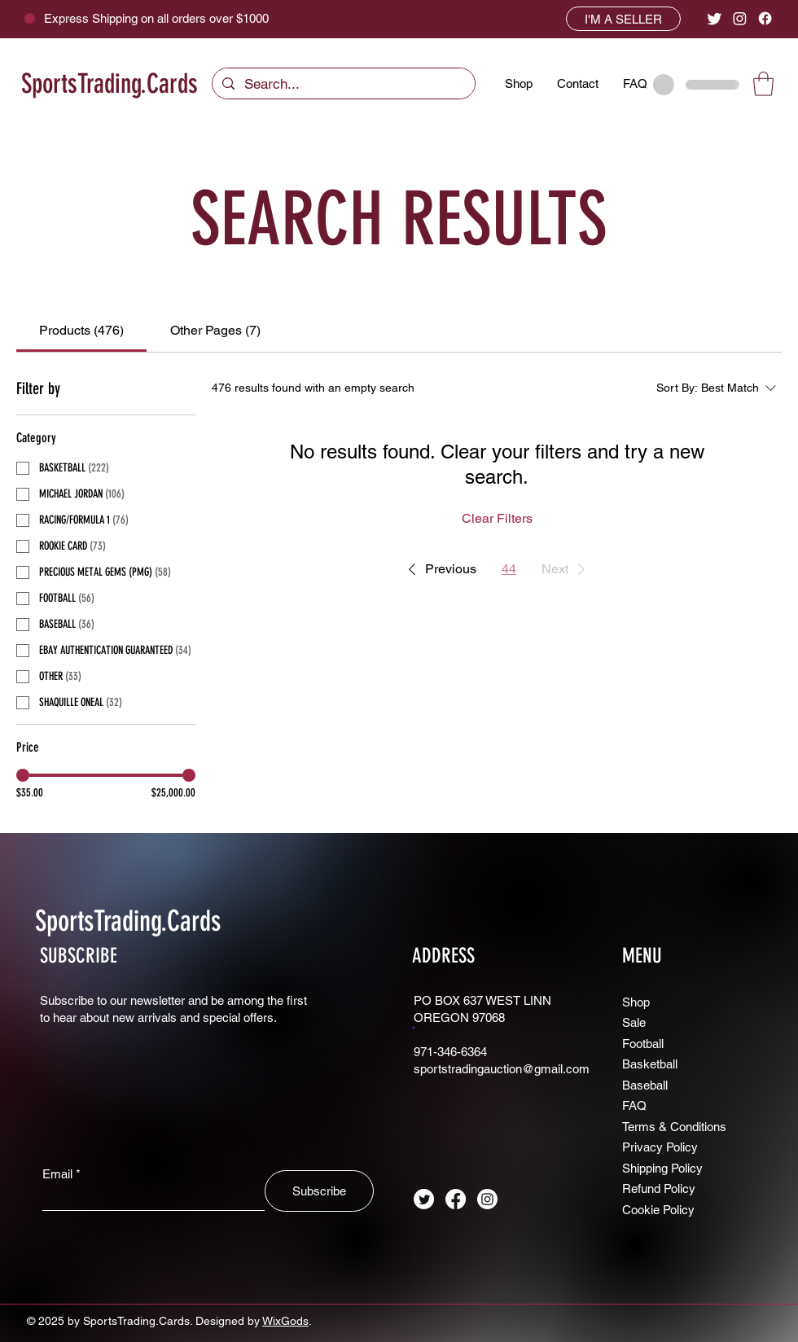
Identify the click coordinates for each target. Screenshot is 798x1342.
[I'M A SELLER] (623, 19)
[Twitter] (714, 18)
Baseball (645, 1085)
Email (57, 1174)
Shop (636, 1002)
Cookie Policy (658, 1210)
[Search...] (342, 84)
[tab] (81, 330)
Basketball (649, 1064)
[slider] (22, 775)
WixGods (285, 1320)
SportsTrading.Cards (109, 83)
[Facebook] (765, 18)
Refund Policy (658, 1188)
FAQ (634, 1105)
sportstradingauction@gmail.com (502, 1069)
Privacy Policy (660, 1147)
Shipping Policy (662, 1168)
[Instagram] (739, 18)
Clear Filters (497, 518)
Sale (634, 1022)
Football (643, 1043)
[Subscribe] (319, 1191)
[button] (763, 84)
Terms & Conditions (674, 1127)
